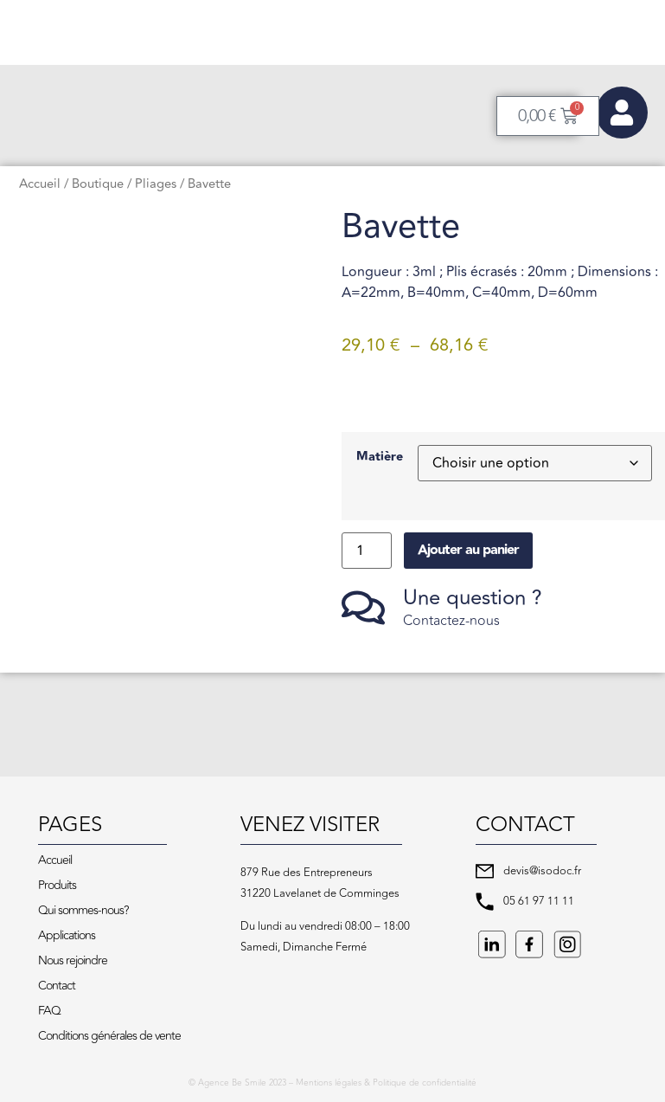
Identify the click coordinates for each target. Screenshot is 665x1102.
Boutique (98, 184)
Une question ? (472, 598)
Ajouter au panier (468, 550)
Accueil (40, 184)
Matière (379, 457)
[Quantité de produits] (367, 550)
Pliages (155, 184)
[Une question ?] (363, 607)
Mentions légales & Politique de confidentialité (386, 1083)
